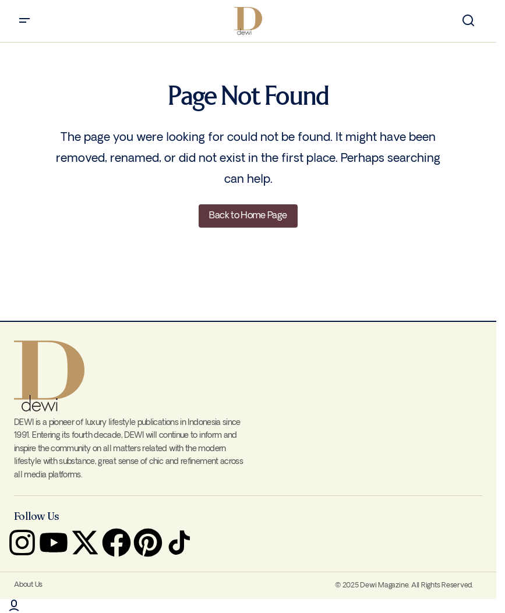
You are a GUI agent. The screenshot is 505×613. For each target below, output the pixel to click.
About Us (28, 584)
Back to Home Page (248, 216)
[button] (24, 21)
